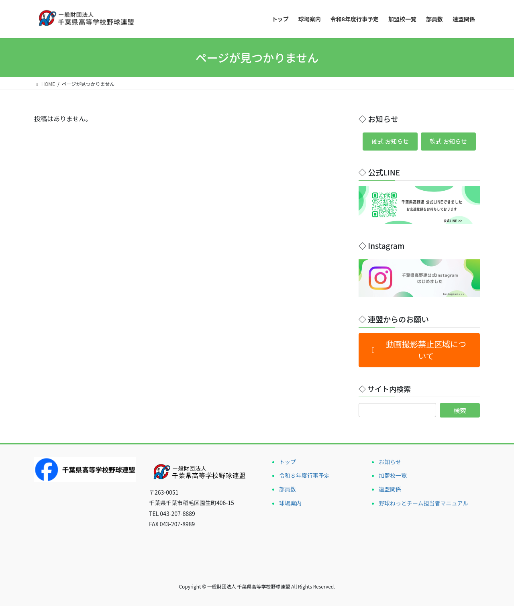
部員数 (287, 490)
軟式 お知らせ (450, 142)
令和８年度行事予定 (304, 477)
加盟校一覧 (393, 477)
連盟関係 (390, 490)
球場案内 (290, 504)
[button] (419, 351)
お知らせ (390, 463)
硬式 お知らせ (388, 142)
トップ (287, 463)
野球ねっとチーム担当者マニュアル (423, 504)
